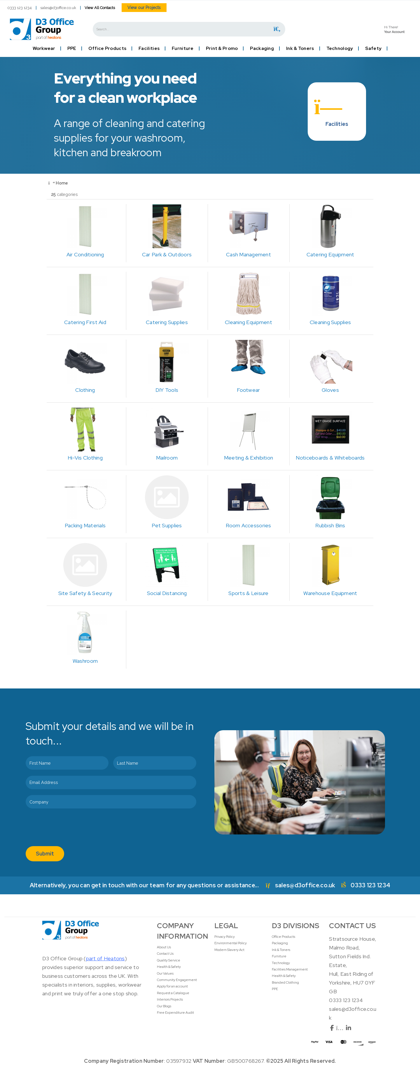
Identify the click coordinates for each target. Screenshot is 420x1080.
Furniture (183, 48)
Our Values (165, 973)
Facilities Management (290, 969)
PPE (71, 48)
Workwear (44, 48)
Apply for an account (172, 986)
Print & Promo (222, 48)
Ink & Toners (300, 48)
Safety (373, 48)
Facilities (149, 48)
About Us (164, 947)
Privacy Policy (224, 936)
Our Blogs (164, 1006)
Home (58, 183)
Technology (339, 48)
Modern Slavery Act (229, 949)
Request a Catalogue (173, 993)
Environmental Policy (230, 943)
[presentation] (70, 828)
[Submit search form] (277, 29)
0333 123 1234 (19, 8)
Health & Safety (169, 966)
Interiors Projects (170, 999)
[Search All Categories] (189, 29)
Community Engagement (177, 980)
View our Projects (144, 7)
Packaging (262, 48)
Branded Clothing (285, 982)
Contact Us (165, 953)
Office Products (107, 48)
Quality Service (168, 960)
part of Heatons (105, 958)
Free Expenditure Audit (175, 1012)
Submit (45, 853)
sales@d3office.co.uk (58, 8)
